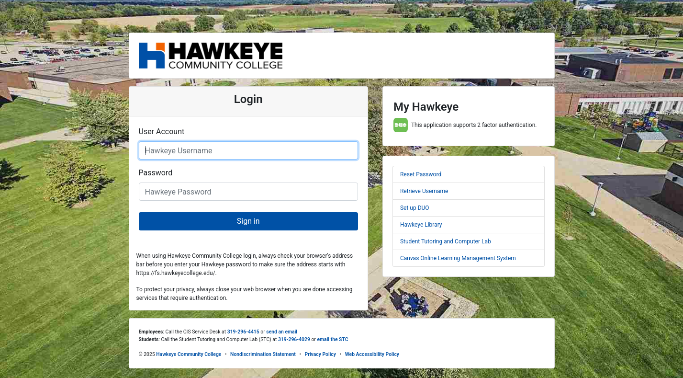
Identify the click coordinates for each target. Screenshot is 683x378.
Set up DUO (414, 208)
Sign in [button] (248, 221)
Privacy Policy (320, 354)
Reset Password (420, 174)
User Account (162, 131)
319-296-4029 (294, 339)
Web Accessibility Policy (372, 354)
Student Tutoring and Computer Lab (445, 241)
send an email (281, 332)
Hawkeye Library (421, 224)
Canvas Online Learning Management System (458, 258)
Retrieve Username (424, 191)
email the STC (332, 339)
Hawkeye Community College (188, 354)
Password (156, 172)
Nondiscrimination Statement (263, 354)
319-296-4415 (243, 332)
